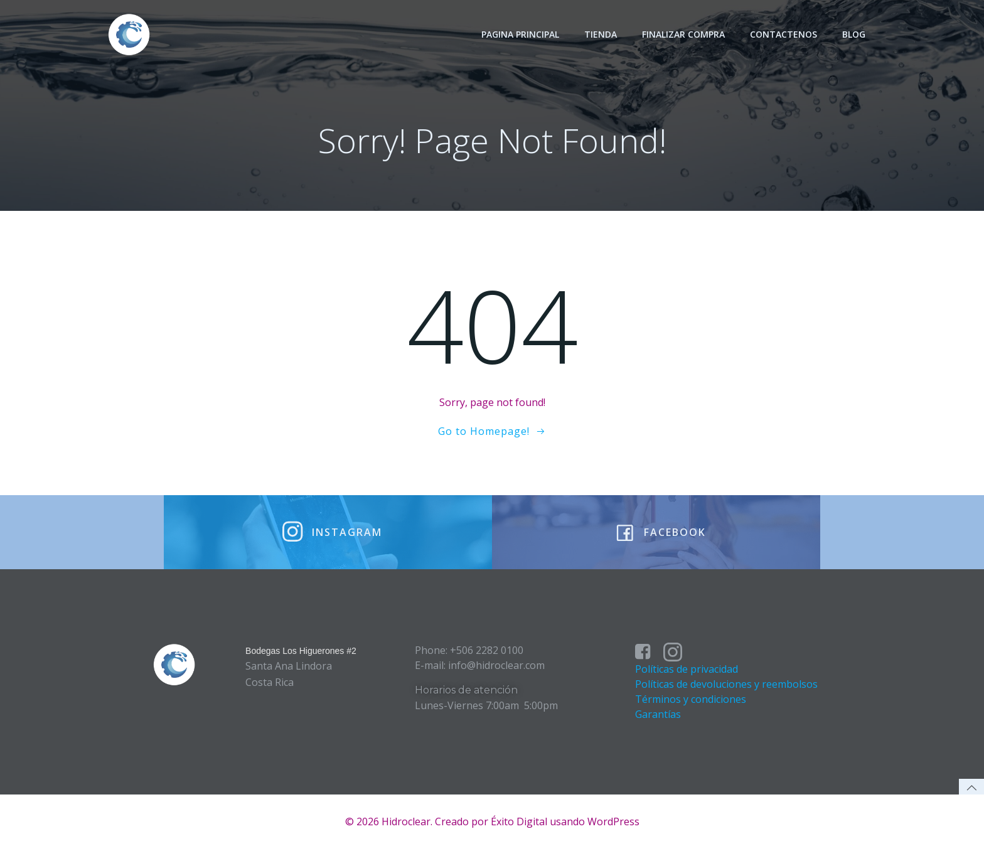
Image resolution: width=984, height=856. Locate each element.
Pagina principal (521, 34)
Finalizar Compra (684, 34)
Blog (854, 34)
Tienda (601, 34)
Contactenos (784, 34)
